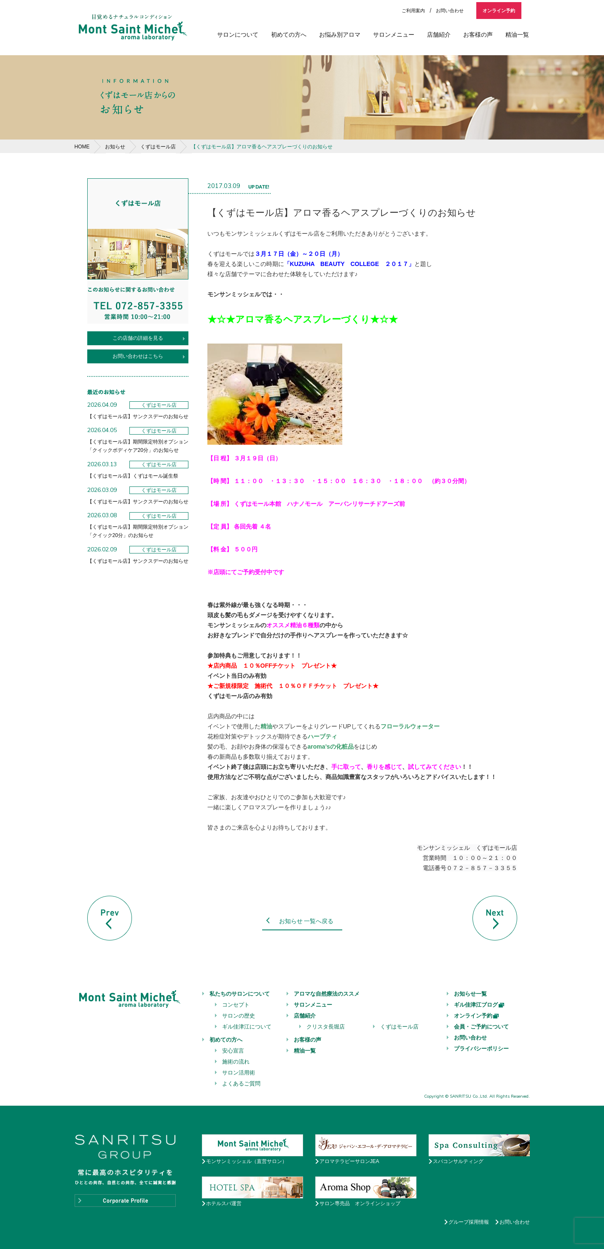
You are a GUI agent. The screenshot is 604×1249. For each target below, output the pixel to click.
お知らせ (115, 147)
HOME (82, 147)
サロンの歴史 (238, 1016)
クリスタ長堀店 (325, 1026)
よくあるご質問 (241, 1083)
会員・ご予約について (481, 1026)
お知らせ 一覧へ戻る (306, 921)
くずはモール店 (158, 147)
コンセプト (236, 1005)
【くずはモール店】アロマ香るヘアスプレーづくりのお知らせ (262, 147)
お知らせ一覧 (470, 994)
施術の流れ (236, 1061)
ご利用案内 (413, 10)
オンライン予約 (499, 10)
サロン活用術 (238, 1072)
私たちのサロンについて (239, 994)
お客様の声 (478, 34)
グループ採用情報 (468, 1222)
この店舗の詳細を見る (138, 338)
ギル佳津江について (246, 1026)
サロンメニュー (393, 34)
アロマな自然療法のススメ (327, 994)
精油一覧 (517, 34)
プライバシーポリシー (481, 1048)
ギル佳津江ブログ (479, 1005)
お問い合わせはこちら (138, 356)
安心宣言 (233, 1051)
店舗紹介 (439, 34)
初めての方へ (288, 34)
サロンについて (237, 34)
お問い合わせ (450, 10)
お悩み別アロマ (339, 34)
